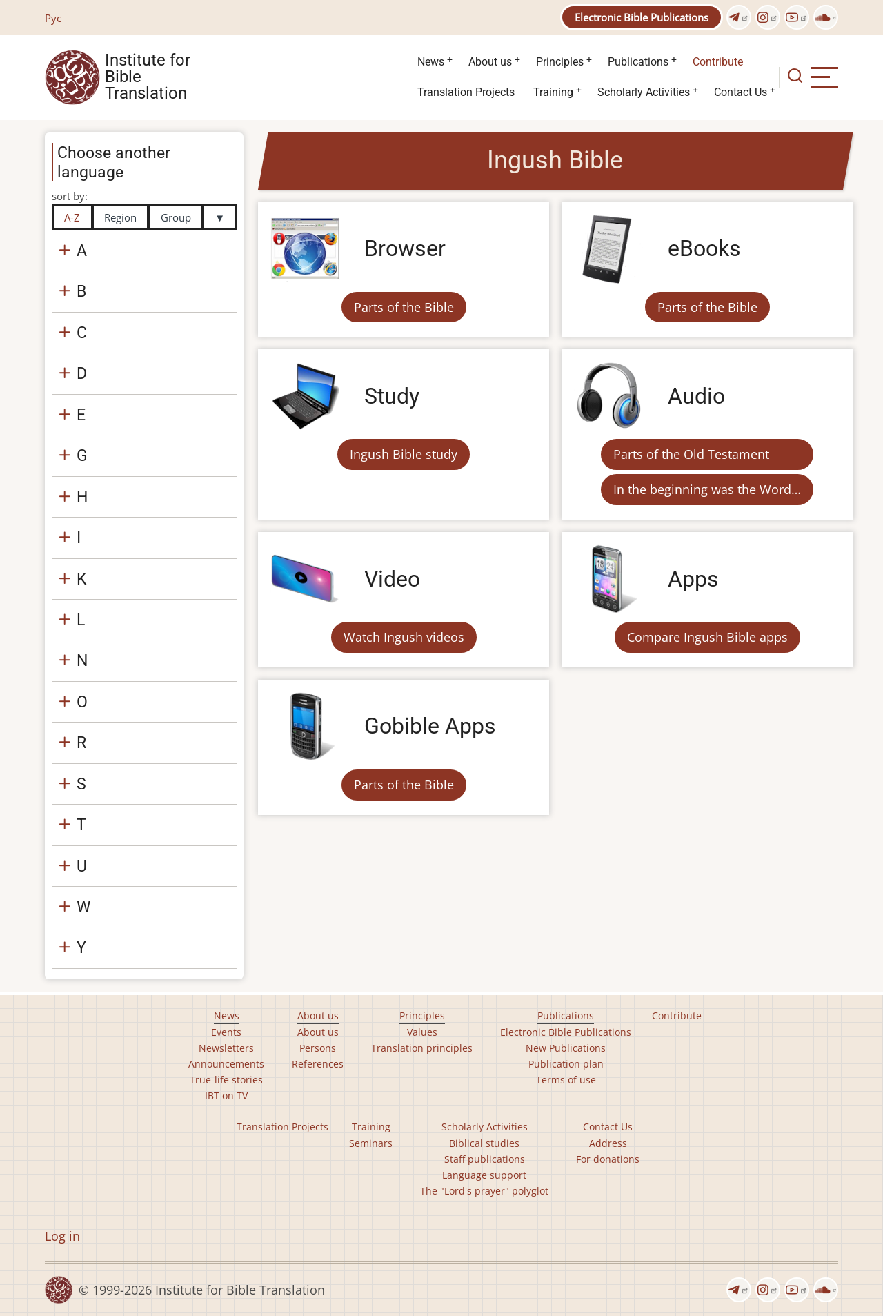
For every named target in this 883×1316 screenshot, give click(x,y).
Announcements (226, 1063)
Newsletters (226, 1047)
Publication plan (566, 1063)
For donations (607, 1159)
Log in (62, 1236)
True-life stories (226, 1079)
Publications (638, 61)
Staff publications (484, 1159)
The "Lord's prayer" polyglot (484, 1190)
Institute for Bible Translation (147, 77)
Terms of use (566, 1079)
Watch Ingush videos (404, 637)
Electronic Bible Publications (641, 17)
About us (490, 61)
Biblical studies (484, 1143)
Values (422, 1032)
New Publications (566, 1047)
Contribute (718, 61)
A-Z (72, 217)
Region (120, 217)
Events (226, 1032)
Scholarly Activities (643, 92)
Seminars (371, 1143)
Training (553, 92)
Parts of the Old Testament (691, 454)
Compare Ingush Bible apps (707, 637)
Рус (53, 18)
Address (608, 1143)
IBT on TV (226, 1095)
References (318, 1063)
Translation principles (422, 1047)
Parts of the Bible (404, 307)
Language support (484, 1174)
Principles (560, 61)
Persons (317, 1047)
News (430, 61)
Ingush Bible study (403, 454)
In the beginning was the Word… (707, 489)
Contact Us (740, 92)
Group (176, 217)
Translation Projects (466, 92)
